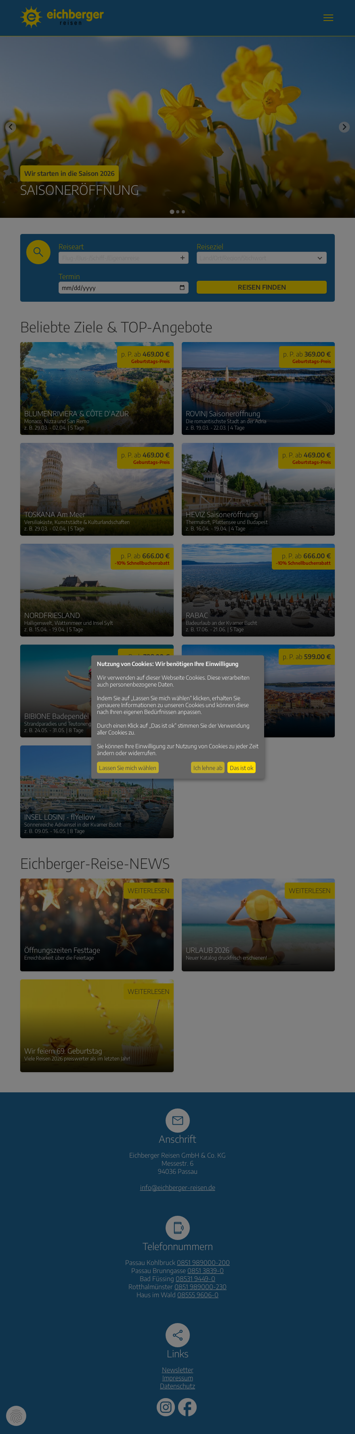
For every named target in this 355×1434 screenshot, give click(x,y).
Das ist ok (241, 767)
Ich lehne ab (208, 767)
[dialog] (177, 717)
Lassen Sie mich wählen (127, 767)
